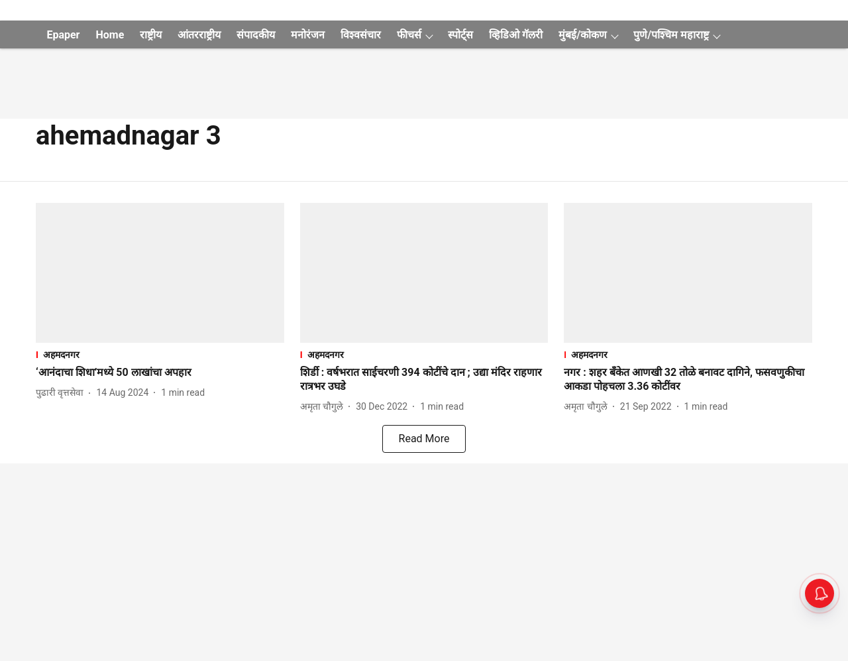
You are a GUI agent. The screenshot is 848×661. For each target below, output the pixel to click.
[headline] (160, 373)
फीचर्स (409, 35)
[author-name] (62, 393)
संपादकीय (256, 35)
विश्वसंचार (361, 35)
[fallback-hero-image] (160, 273)
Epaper (63, 35)
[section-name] (160, 354)
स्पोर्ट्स (460, 35)
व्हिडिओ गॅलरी (516, 35)
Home (109, 35)
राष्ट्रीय (151, 35)
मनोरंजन (308, 35)
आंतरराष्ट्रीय (199, 35)
